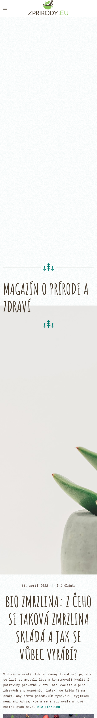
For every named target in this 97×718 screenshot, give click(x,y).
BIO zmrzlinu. (49, 707)
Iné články (66, 585)
